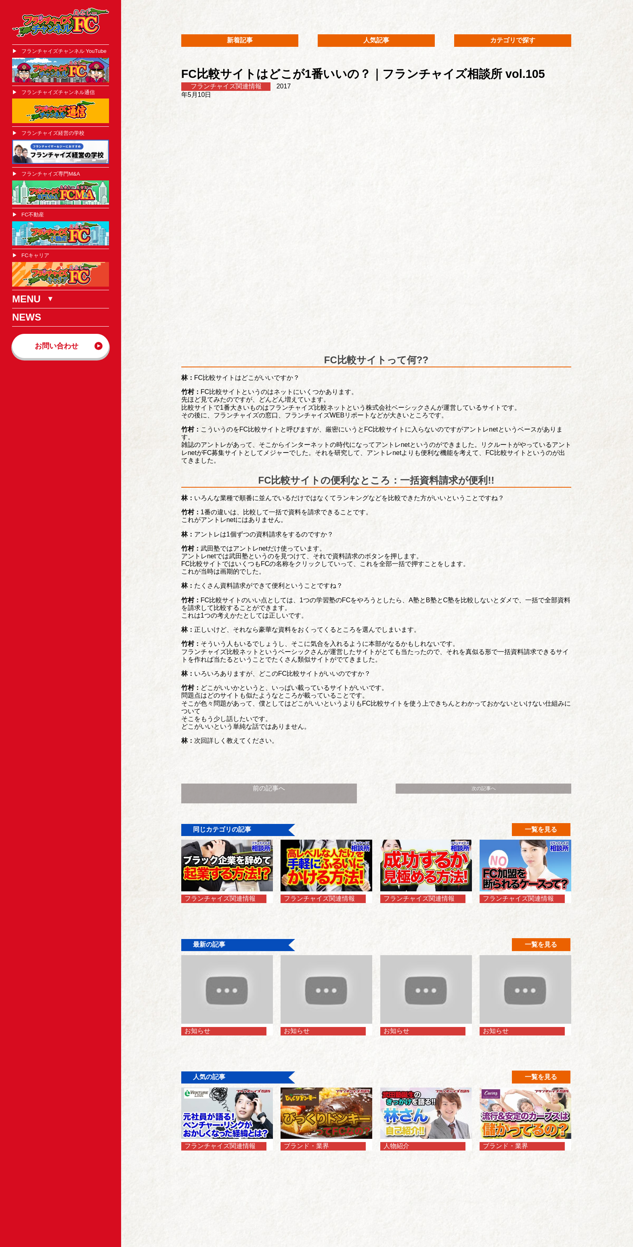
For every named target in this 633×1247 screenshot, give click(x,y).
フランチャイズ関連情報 (226, 86)
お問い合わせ (56, 346)
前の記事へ (269, 788)
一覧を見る (541, 829)
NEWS (26, 317)
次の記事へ (484, 788)
